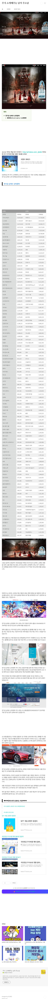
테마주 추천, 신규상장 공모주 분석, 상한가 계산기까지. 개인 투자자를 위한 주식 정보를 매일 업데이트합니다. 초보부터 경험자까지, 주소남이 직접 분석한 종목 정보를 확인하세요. (21, 977)
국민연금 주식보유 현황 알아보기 (11, 857)
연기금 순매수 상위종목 (12, 116)
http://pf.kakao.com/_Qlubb (32, 152)
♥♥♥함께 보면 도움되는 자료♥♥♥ (16, 118)
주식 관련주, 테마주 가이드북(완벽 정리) (14, 806)
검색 (41, 3)
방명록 (8, 9)
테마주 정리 (17, 9)
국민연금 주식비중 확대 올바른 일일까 (12, 836)
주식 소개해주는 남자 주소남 (15, 3)
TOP (45, 997)
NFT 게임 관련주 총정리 (9, 816)
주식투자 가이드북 (8, 812)
